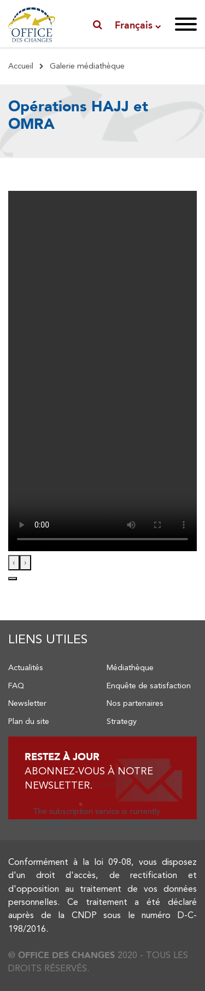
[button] (12, 578)
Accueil (20, 65)
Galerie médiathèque (87, 65)
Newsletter (27, 703)
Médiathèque (130, 667)
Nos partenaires (135, 703)
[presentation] (14, 562)
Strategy (122, 721)
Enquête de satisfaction (149, 685)
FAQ (16, 685)
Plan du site (28, 721)
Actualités (25, 667)
